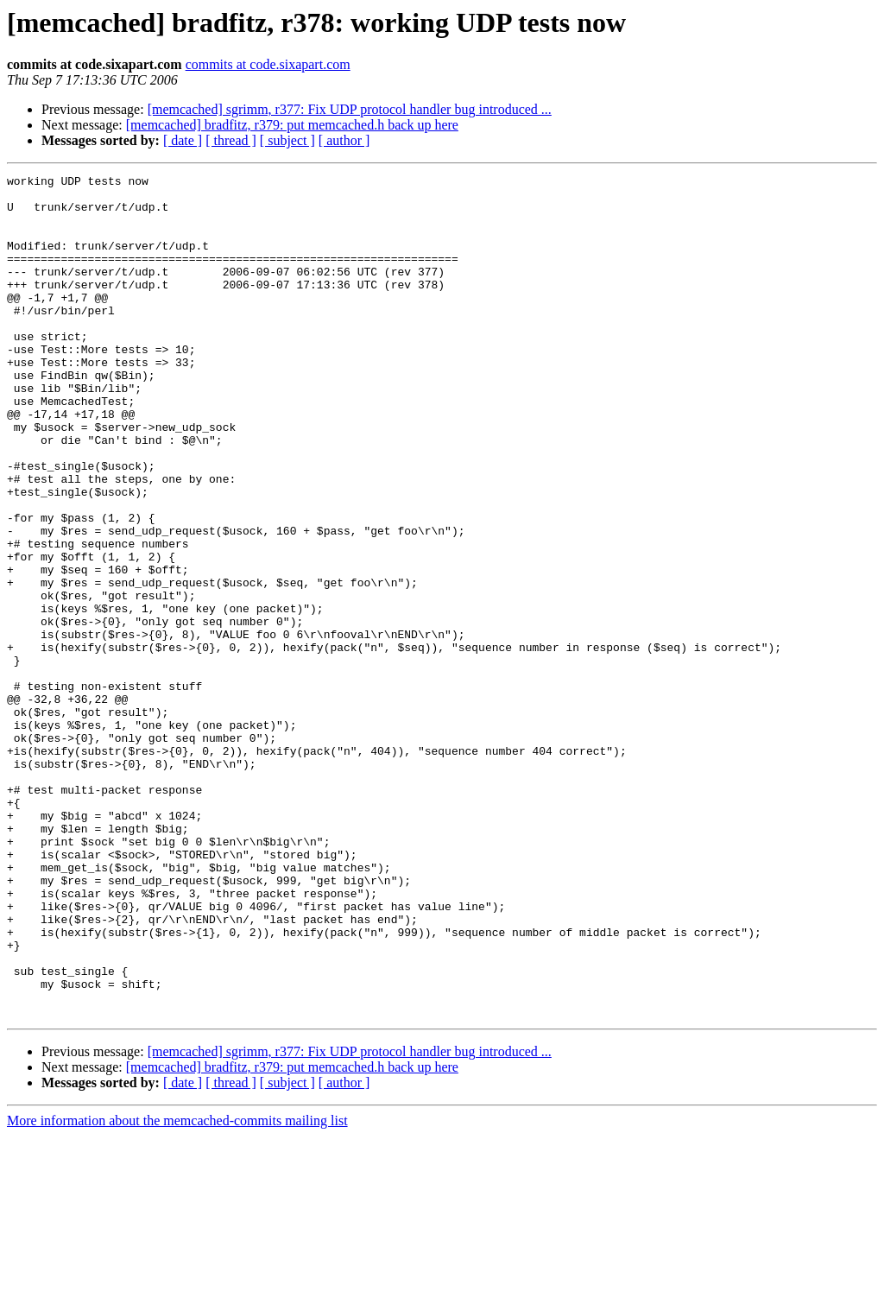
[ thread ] (230, 140)
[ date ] (182, 140)
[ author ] (344, 140)
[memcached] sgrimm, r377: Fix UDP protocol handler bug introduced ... (350, 109)
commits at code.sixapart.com (268, 64)
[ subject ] (287, 140)
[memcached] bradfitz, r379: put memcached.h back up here (292, 124)
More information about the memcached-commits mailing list (177, 1289)
